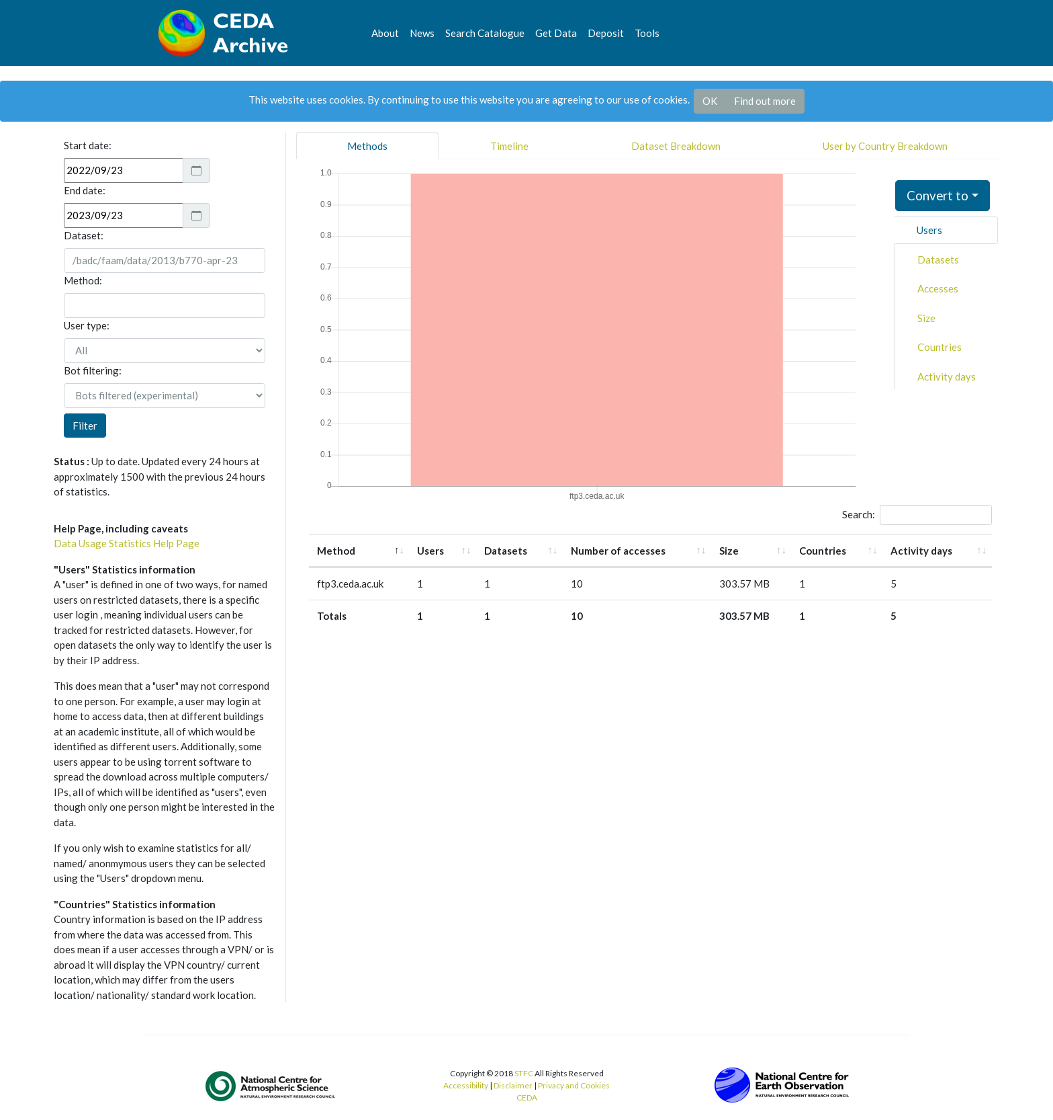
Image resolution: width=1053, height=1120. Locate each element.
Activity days (946, 376)
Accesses (937, 288)
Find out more (765, 101)
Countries (939, 347)
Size (926, 318)
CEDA (526, 1097)
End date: (84, 190)
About (385, 33)
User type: (86, 325)
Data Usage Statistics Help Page (126, 543)
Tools (647, 33)
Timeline (509, 146)
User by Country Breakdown (885, 146)
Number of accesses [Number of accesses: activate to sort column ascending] (618, 551)
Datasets (938, 259)
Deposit (606, 33)
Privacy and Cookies (574, 1085)
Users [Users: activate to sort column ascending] (430, 551)
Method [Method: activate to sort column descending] (336, 551)
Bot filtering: (93, 370)
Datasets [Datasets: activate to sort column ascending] (505, 551)
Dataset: (83, 235)
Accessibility (465, 1085)
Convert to (937, 195)
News (422, 33)
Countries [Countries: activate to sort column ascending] (822, 551)
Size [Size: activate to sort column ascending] (729, 551)
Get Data (556, 33)
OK (709, 101)
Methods (367, 146)
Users (929, 230)
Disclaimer (513, 1085)
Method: (83, 280)
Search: (917, 515)
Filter (85, 425)
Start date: (87, 145)
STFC (523, 1073)
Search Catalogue (484, 33)
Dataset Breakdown (676, 146)
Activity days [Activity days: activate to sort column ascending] (921, 551)
